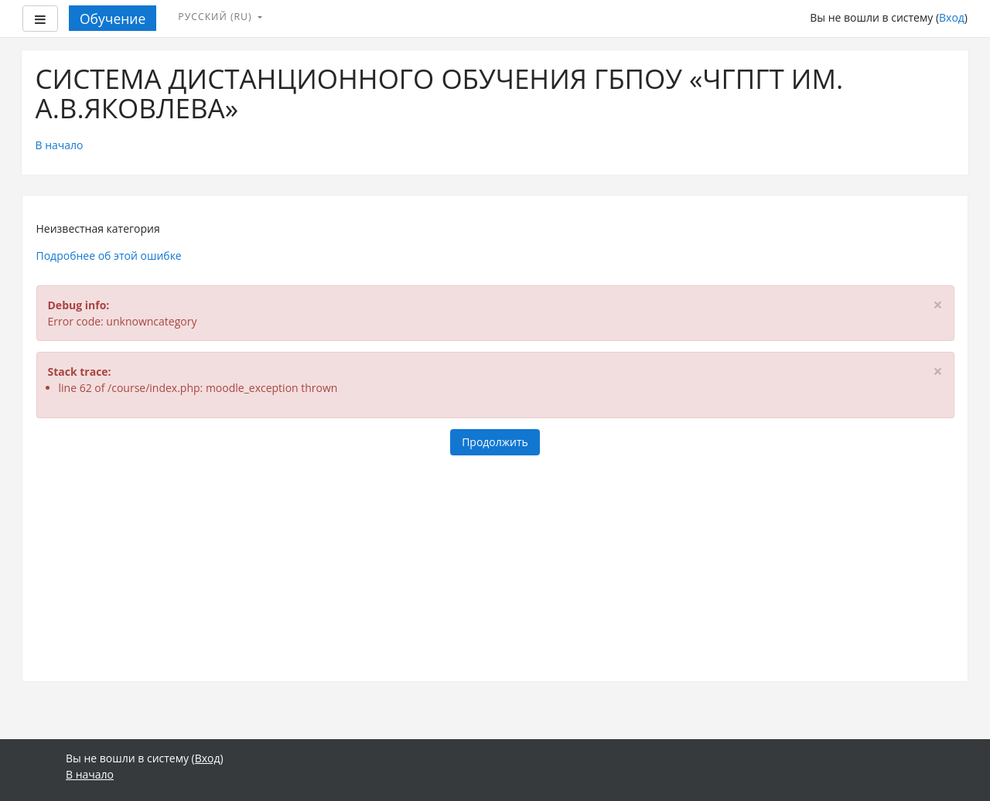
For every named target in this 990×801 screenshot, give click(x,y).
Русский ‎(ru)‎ (216, 16)
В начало (60, 145)
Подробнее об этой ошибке (109, 255)
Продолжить (495, 442)
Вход (951, 17)
